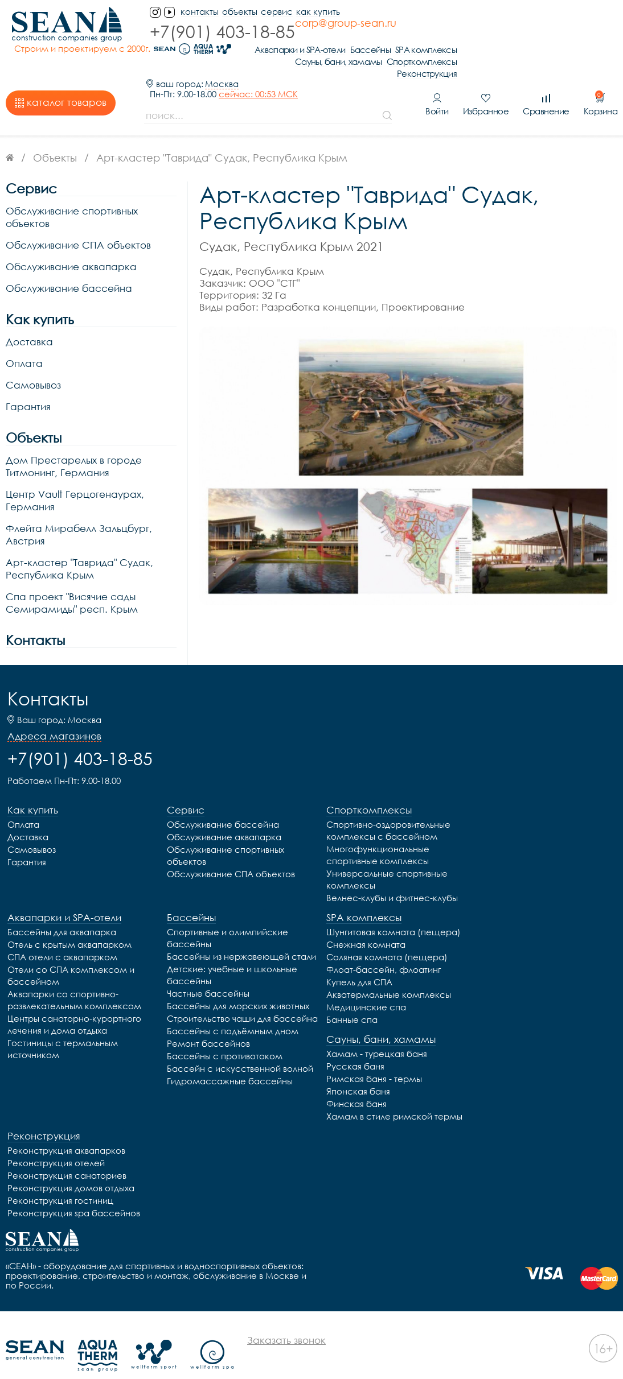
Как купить (312, 11)
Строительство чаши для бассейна (242, 997)
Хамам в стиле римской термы (394, 1094)
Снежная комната (365, 923)
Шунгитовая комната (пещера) (393, 910)
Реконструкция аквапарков (66, 1129)
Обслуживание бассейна (69, 267)
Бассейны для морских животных (238, 984)
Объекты (234, 11)
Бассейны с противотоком (224, 1034)
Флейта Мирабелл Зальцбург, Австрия (79, 513)
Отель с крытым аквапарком (69, 923)
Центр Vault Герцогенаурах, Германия (75, 478)
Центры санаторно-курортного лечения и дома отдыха (74, 1003)
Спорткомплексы (582, 40)
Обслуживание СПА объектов (78, 223)
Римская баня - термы (374, 1057)
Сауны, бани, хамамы (499, 40)
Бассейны (531, 28)
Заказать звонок (286, 1318)
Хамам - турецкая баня (376, 1032)
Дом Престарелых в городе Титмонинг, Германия (74, 444)
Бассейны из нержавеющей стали (241, 935)
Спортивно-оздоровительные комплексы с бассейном (388, 809)
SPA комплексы (586, 28)
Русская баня (355, 1044)
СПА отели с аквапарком (62, 935)
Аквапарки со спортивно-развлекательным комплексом (74, 978)
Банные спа (352, 998)
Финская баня (356, 1082)
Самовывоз (33, 363)
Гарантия (28, 385)
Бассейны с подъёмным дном (232, 1009)
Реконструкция (587, 52)
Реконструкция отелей (56, 1141)
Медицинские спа (366, 985)
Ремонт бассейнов (208, 1022)
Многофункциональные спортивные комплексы (377, 833)
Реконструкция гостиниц (60, 1179)
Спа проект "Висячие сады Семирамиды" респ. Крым (72, 581)
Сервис (271, 11)
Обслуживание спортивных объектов (72, 195)
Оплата (24, 342)
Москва (222, 62)
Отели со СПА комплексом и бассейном (70, 954)
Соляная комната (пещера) (387, 935)
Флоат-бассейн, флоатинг (383, 948)
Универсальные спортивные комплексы (387, 858)
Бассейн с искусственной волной (240, 1047)
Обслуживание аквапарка (71, 245)
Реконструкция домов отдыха (70, 1166)
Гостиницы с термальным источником (62, 1027)
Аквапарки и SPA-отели (460, 28)
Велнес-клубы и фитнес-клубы (392, 876)
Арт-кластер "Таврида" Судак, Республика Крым (79, 547)
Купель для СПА (359, 960)
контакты (194, 11)
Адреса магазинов (54, 714)
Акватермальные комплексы (388, 973)
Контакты (35, 619)
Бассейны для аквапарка (61, 910)
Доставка (29, 320)
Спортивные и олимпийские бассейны (227, 916)
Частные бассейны (208, 972)
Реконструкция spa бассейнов (73, 1191)
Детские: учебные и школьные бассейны (232, 953)
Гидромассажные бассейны (230, 1059)
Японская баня (358, 1069)
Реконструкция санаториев (66, 1154)
